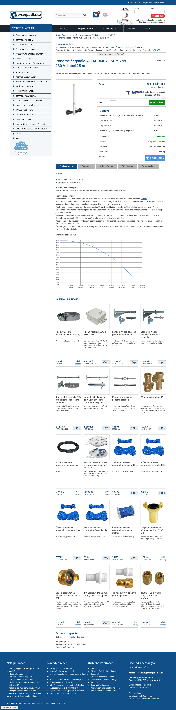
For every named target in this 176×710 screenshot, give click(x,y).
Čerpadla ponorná (24, 40)
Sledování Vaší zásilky (100, 685)
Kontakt (148, 28)
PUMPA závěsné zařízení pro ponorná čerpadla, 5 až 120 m (96, 465)
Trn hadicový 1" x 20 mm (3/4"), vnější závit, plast (96, 594)
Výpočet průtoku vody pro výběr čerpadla (67, 691)
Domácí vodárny (23, 59)
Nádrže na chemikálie (25, 105)
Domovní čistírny (23, 120)
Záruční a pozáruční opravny (102, 677)
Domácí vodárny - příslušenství (30, 63)
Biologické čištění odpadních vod (22, 691)
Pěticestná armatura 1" (152, 397)
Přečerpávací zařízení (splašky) (30, 54)
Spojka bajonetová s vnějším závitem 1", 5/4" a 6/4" (68, 595)
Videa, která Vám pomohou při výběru (24, 688)
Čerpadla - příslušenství (27, 49)
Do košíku (158, 102)
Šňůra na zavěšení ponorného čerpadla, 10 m (125, 463)
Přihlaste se (133, 3)
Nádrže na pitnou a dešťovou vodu (32, 82)
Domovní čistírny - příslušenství (30, 124)
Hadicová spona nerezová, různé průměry (68, 333)
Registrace (147, 3)
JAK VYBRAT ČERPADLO (114, 47)
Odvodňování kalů (24, 115)
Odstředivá (98, 35)
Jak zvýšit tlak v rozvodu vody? (62, 671)
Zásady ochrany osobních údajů (104, 679)
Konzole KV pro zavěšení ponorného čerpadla (124, 333)
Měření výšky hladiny (25, 91)
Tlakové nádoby (23, 72)
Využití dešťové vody (25, 86)
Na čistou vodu (85, 35)
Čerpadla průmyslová (26, 96)
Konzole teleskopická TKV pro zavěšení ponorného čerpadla (68, 400)
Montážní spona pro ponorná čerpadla (122, 398)
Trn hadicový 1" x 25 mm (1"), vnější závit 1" (124, 594)
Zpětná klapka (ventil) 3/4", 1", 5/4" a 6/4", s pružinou (151, 595)
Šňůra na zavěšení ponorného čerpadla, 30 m (68, 529)
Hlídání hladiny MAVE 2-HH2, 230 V (95, 333)
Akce (18, 138)
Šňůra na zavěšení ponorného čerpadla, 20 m (153, 463)
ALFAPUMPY (110, 35)
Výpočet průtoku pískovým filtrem (64, 688)
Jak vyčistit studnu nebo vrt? (61, 668)
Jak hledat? (14, 685)
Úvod (58, 35)
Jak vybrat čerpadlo (85, 28)
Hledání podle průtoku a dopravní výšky (25, 682)
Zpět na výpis (160, 60)
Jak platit (94, 682)
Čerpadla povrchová (25, 45)
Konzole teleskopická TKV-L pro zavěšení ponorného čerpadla (94, 400)
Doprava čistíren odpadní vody (103, 691)
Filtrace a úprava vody (26, 77)
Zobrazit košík (96, 14)
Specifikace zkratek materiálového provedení (69, 679)
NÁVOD (144, 199)
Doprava (131, 28)
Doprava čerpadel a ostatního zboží (105, 688)
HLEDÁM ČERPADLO (135, 47)
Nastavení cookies (9, 707)
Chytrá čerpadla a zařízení (28, 68)
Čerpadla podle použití (26, 35)
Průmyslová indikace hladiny (29, 101)
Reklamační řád (97, 674)
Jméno (152, 8)
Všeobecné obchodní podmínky (104, 671)
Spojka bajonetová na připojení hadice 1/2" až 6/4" (152, 530)
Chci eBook (157, 16)
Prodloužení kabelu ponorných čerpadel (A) (67, 463)
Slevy (18, 134)
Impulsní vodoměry (24, 110)
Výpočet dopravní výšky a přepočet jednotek (68, 685)
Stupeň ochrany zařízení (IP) (61, 682)
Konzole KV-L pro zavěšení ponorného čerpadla (150, 334)
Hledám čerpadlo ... (111, 28)
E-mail (136, 8)
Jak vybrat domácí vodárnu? (21, 679)
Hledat (84, 15)
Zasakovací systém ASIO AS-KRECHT (31, 129)
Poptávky (63, 28)
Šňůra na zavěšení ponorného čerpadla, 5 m (96, 529)
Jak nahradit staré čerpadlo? (21, 677)
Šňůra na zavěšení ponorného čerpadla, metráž (122, 530)
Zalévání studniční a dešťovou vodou (65, 693)
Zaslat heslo (159, 3)
